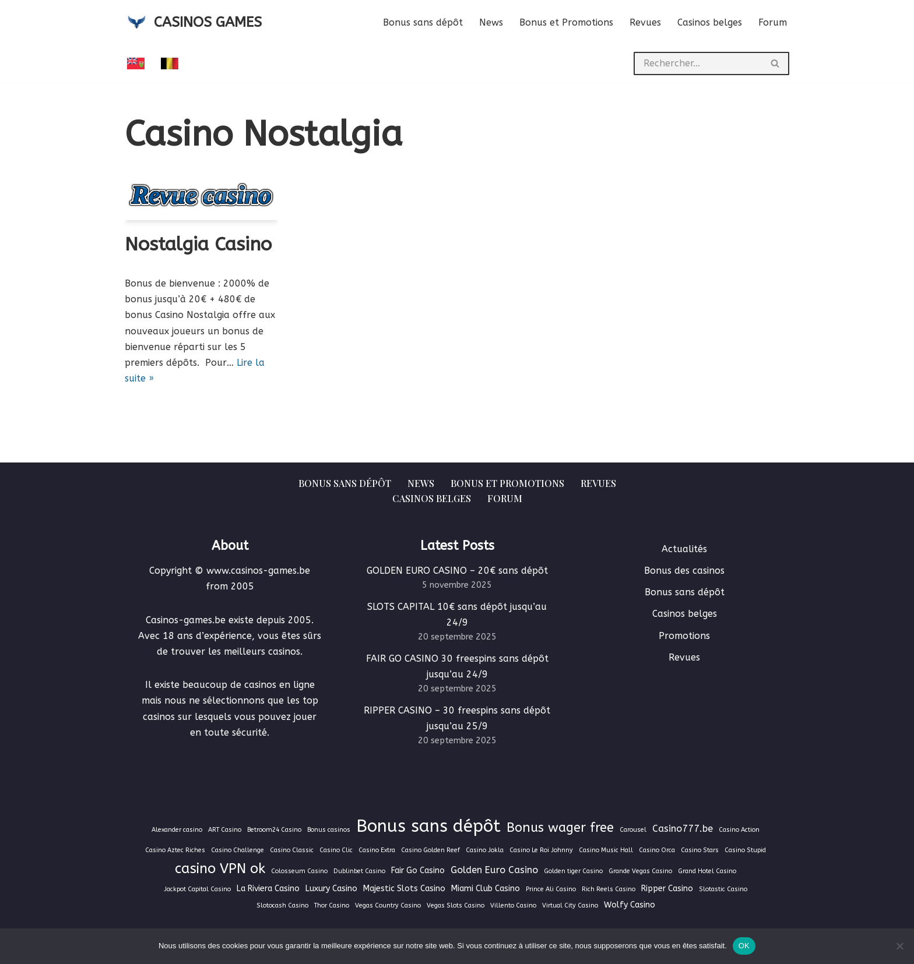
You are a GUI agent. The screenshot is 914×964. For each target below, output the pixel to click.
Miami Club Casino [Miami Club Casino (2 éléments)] (485, 889)
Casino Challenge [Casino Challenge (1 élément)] (237, 850)
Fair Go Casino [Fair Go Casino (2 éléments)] (418, 870)
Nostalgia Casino (198, 244)
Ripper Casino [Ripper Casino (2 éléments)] (667, 889)
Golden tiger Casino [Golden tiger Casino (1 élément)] (573, 871)
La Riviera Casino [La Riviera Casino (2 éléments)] (268, 889)
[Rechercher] (698, 63)
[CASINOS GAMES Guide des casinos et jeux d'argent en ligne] (193, 22)
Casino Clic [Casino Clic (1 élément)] (336, 850)
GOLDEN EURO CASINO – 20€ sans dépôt (457, 570)
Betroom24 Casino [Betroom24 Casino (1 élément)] (274, 830)
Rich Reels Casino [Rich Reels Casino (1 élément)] (608, 889)
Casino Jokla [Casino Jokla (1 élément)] (485, 850)
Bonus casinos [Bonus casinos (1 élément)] (328, 830)
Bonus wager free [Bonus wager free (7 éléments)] (560, 827)
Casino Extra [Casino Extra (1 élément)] (376, 850)
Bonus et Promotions (566, 22)
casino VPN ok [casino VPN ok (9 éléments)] (220, 868)
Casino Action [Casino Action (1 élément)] (739, 830)
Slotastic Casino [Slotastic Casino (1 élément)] (723, 889)
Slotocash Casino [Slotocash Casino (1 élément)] (282, 905)
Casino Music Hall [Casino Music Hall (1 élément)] (606, 850)
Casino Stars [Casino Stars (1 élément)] (700, 850)
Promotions (684, 635)
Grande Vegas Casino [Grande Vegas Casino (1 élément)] (640, 871)
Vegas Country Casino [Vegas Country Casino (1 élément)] (388, 905)
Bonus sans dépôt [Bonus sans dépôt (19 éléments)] (428, 826)
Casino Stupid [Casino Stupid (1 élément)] (745, 850)
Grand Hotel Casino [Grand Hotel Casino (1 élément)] (707, 871)
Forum (772, 22)
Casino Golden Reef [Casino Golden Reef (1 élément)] (430, 850)
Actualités (684, 549)
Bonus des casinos (684, 570)
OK (744, 945)
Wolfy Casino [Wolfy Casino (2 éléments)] (629, 905)
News (491, 22)
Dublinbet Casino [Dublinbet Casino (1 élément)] (359, 871)
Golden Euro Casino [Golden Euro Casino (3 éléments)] (494, 869)
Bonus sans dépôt (423, 22)
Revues (645, 22)
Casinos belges (709, 22)
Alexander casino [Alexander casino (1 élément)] (177, 830)
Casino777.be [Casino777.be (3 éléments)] (682, 828)
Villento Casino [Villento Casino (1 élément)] (513, 905)
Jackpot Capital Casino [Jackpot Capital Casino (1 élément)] (197, 889)
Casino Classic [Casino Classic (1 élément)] (292, 850)
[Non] (899, 946)
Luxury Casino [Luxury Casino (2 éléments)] (331, 889)
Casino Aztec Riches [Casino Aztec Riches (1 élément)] (175, 850)
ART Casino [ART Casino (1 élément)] (224, 830)
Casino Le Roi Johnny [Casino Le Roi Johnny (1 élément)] (541, 850)
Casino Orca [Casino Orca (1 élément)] (657, 850)
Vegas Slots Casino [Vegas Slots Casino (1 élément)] (455, 905)
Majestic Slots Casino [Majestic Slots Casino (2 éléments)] (404, 889)
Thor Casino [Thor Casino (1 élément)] (331, 905)
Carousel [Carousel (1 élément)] (633, 830)
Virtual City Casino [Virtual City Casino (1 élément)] (570, 905)
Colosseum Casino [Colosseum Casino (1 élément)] (299, 871)
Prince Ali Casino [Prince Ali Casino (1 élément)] (551, 889)
